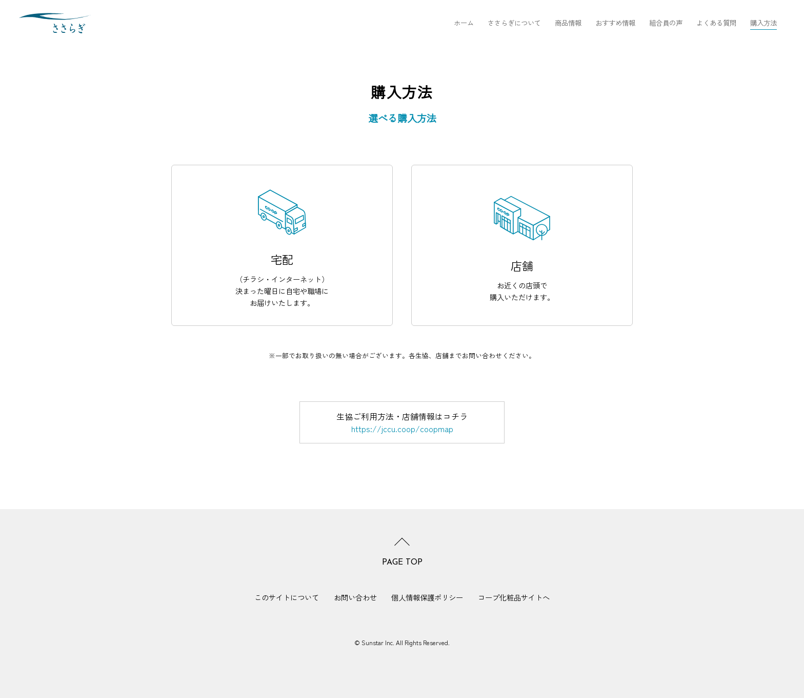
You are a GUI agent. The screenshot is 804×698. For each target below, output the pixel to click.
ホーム (464, 22)
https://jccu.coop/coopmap (402, 428)
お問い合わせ (355, 597)
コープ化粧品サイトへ (514, 597)
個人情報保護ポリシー (427, 597)
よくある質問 (716, 22)
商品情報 (568, 22)
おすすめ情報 (615, 22)
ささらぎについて (514, 22)
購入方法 (763, 22)
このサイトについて (286, 597)
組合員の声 (665, 22)
